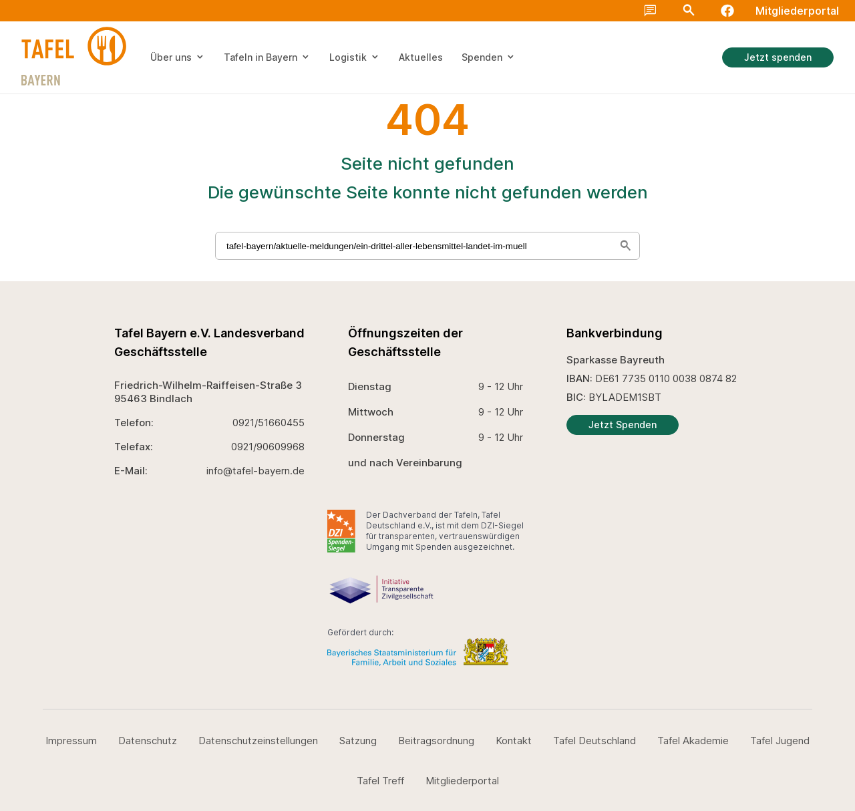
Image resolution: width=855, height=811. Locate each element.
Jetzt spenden (778, 57)
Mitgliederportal (797, 10)
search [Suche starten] (625, 246)
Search (688, 10)
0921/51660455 (268, 422)
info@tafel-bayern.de (255, 470)
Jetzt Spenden (622, 424)
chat (650, 10)
